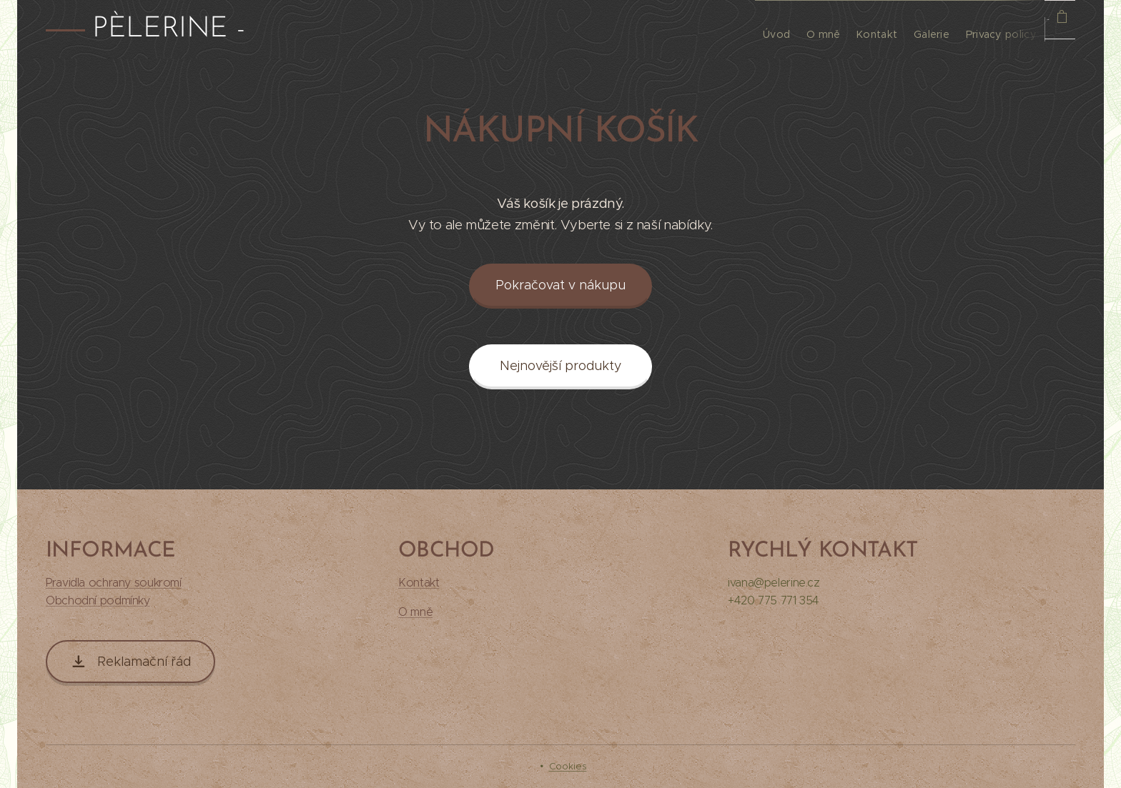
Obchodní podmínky (98, 600)
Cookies (568, 766)
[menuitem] (711, 29)
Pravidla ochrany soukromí (114, 582)
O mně (415, 612)
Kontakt (418, 582)
